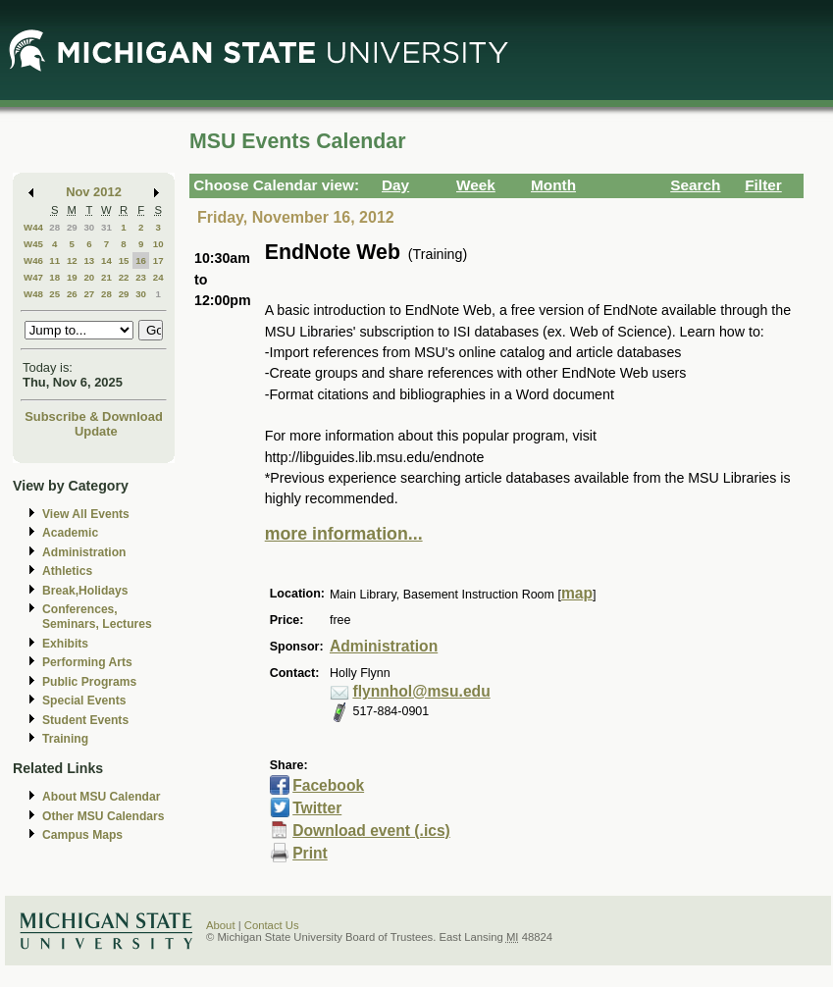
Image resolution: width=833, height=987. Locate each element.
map (577, 593)
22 (124, 277)
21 (106, 277)
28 (54, 227)
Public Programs (89, 682)
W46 (33, 260)
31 (106, 227)
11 (54, 260)
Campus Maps (82, 835)
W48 (33, 293)
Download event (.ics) (371, 830)
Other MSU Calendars (103, 816)
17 (158, 260)
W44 (33, 227)
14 (106, 260)
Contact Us (271, 925)
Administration (84, 552)
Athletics (67, 571)
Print (310, 853)
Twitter (316, 808)
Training (65, 739)
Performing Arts (87, 662)
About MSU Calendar (101, 797)
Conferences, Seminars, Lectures (97, 616)
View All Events (86, 514)
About (220, 925)
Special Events (84, 700)
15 (124, 260)
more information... (344, 534)
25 (54, 293)
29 (72, 227)
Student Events (85, 720)
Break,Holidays (85, 590)
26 (72, 293)
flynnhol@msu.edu (421, 691)
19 (72, 277)
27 (88, 293)
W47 (33, 277)
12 (72, 260)
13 (88, 260)
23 (140, 277)
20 (88, 277)
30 (88, 227)
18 (54, 277)
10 (158, 243)
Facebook (328, 785)
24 (158, 277)
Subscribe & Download (94, 416)
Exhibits (65, 643)
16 (140, 260)
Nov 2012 (94, 191)
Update (96, 431)
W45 (33, 243)
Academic (70, 533)
